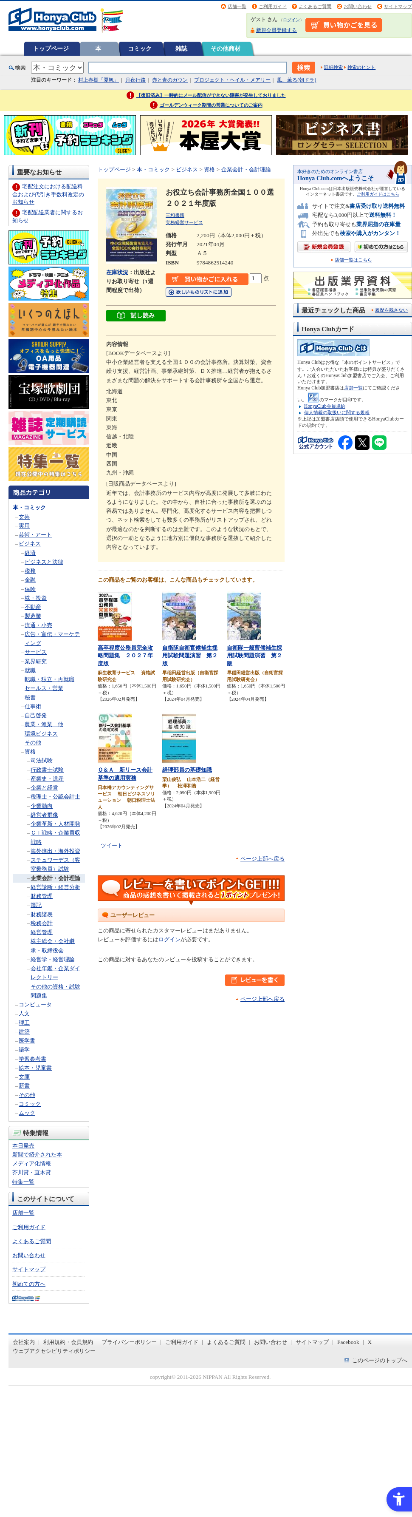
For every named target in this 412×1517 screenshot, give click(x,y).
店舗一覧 (237, 6)
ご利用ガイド (273, 6)
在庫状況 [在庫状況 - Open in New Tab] (117, 272)
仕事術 (33, 706)
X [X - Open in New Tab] (370, 1342)
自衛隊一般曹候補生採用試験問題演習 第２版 (254, 656)
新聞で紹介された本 (37, 1154)
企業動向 (42, 806)
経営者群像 (44, 815)
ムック (27, 1113)
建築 (24, 1031)
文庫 (24, 1077)
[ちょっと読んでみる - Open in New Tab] (136, 317)
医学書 (27, 1040)
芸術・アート (35, 534)
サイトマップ (398, 6)
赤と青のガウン (170, 80)
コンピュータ (35, 1004)
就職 (30, 670)
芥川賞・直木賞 (31, 1172)
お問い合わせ (358, 6)
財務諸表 (42, 914)
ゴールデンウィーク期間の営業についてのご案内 (211, 105)
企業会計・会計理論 (55, 878)
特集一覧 (23, 1182)
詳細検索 (333, 67)
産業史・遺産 (47, 779)
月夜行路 (135, 80)
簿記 (36, 905)
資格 (30, 751)
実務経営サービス (184, 222)
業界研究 (36, 661)
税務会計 (42, 923)
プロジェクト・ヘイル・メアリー (232, 80)
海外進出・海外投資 (55, 851)
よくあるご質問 (315, 6)
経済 (30, 553)
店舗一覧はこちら (353, 260)
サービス (36, 652)
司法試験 (42, 760)
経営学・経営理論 (53, 959)
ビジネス (30, 543)
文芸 (24, 517)
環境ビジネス (41, 733)
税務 (30, 571)
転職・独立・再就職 (49, 679)
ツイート (112, 845)
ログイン (291, 19)
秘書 (30, 697)
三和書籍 (175, 215)
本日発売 (23, 1145)
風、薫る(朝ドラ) (296, 80)
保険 (30, 589)
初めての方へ (28, 1284)
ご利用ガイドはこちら (378, 194)
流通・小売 (38, 625)
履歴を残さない (391, 309)
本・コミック (29, 507)
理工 (24, 1023)
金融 (30, 580)
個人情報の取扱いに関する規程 (337, 412)
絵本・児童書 (35, 1068)
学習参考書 (32, 1059)
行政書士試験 (47, 770)
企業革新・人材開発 (55, 824)
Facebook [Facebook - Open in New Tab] (348, 1342)
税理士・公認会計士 (55, 796)
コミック (140, 48)
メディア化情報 (31, 1163)
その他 (33, 742)
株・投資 (36, 598)
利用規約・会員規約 (68, 1342)
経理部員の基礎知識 (187, 770)
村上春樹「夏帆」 (98, 80)
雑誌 (181, 48)
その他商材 (225, 48)
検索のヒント (361, 67)
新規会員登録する (276, 30)
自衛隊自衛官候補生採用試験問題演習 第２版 (189, 656)
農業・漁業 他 (44, 724)
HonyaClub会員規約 (324, 406)
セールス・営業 (44, 688)
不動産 (33, 607)
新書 (24, 1085)
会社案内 (24, 1342)
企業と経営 (44, 787)
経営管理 (42, 932)
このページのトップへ (379, 1360)
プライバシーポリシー (129, 1342)
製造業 (33, 616)
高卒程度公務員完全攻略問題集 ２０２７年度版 (125, 656)
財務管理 (42, 896)
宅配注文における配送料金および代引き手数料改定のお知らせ (48, 194)
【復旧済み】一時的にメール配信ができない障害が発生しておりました (211, 95)
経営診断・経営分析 (55, 887)
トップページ (51, 48)
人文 (24, 1013)
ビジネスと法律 (44, 562)
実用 (24, 526)
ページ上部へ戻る (262, 858)
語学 (24, 1049)
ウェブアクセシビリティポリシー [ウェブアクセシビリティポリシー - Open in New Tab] (54, 1351)
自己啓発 (36, 715)
